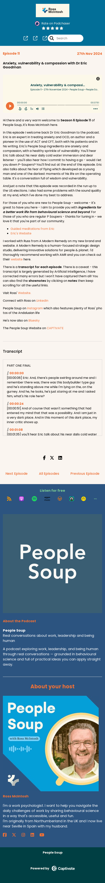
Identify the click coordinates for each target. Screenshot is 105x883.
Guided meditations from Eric (32, 229)
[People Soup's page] (26, 38)
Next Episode (17, 473)
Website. (24, 293)
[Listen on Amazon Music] (47, 498)
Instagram (35, 308)
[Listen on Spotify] (34, 498)
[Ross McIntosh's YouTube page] (44, 835)
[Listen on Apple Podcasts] (21, 498)
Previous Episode (85, 473)
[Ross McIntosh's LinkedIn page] (34, 835)
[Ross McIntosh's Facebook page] (7, 835)
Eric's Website (21, 233)
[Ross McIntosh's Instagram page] (25, 835)
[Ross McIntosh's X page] (16, 835)
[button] (95, 498)
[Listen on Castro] (71, 498)
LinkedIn (42, 300)
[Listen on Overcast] (59, 498)
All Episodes (49, 473)
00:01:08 (16, 430)
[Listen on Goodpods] (83, 498)
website (17, 259)
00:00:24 (17, 404)
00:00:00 (17, 373)
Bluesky (34, 320)
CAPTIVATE (55, 328)
